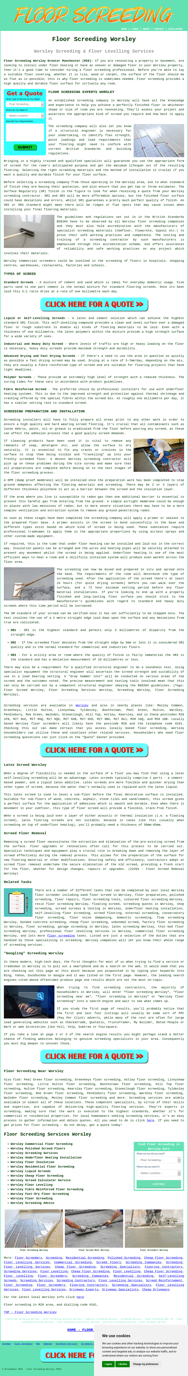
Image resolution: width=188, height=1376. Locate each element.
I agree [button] (108, 1364)
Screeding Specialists (120, 1267)
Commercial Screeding (73, 1262)
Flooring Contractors (163, 1267)
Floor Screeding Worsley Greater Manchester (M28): (48, 61)
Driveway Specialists (120, 1289)
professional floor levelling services (74, 931)
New (38, 1344)
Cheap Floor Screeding (163, 1258)
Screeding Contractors (76, 1280)
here (150, 1120)
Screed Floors (108, 1262)
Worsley (82, 705)
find (16, 1079)
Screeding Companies (143, 1262)
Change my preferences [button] (145, 1364)
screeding (12, 1111)
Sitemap (6, 1344)
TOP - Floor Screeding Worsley (30, 1312)
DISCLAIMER (175, 29)
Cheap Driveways (155, 1289)
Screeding (54, 1258)
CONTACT (159, 29)
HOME (124, 29)
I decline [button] (122, 1364)
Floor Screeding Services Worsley (47, 1134)
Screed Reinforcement (164, 1280)
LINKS (134, 29)
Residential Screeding (85, 1258)
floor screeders (45, 723)
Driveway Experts (84, 1289)
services (122, 732)
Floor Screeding (18, 1285)
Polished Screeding (124, 1258)
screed (15, 165)
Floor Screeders (28, 1258)
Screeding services (146, 1097)
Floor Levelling (54, 1271)
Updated (47, 1344)
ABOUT (146, 29)
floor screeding (152, 728)
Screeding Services (20, 1271)
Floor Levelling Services (27, 1262)
